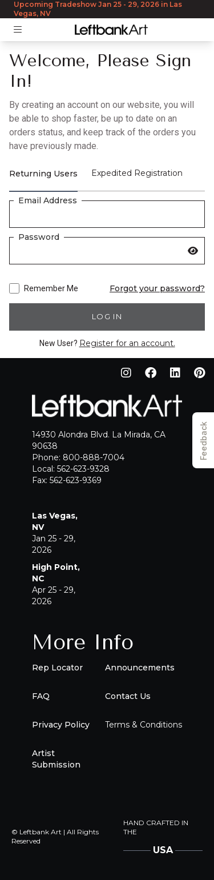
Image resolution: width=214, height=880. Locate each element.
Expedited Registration (137, 173)
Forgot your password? (157, 288)
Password (38, 237)
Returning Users (43, 173)
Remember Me (43, 288)
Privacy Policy (61, 725)
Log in (107, 316)
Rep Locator (57, 667)
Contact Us (128, 696)
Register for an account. (127, 343)
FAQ (41, 696)
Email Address (47, 200)
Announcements (140, 667)
